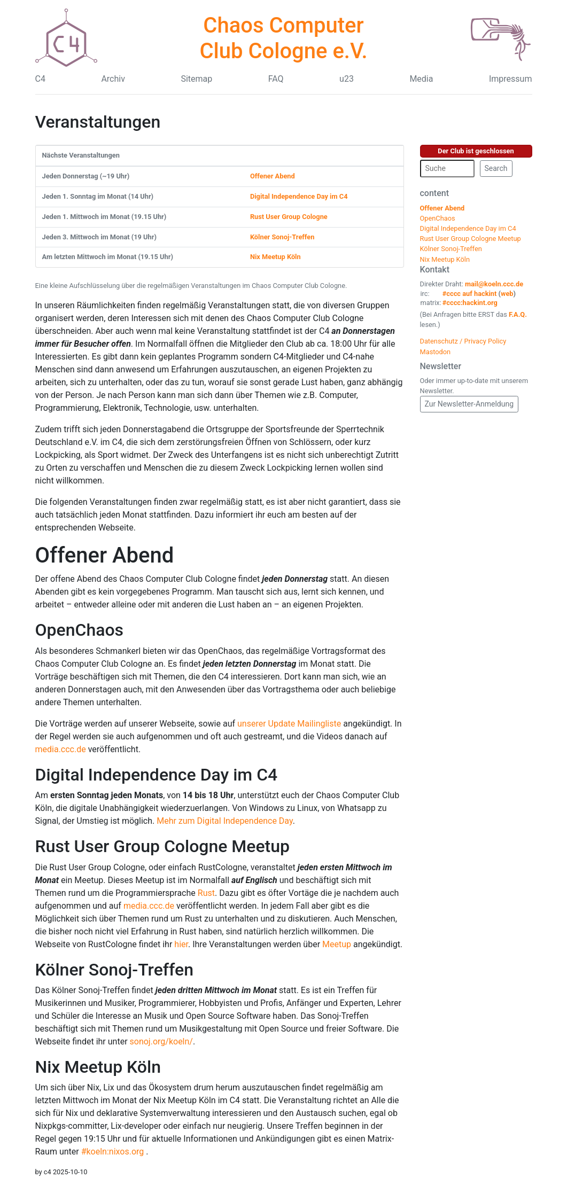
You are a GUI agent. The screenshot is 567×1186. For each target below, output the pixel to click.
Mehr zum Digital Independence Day (224, 821)
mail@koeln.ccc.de (494, 284)
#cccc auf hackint (469, 294)
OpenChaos (79, 630)
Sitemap (196, 79)
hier (181, 944)
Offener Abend (272, 176)
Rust (206, 893)
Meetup (336, 944)
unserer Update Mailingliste (289, 724)
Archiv (113, 79)
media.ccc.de (60, 749)
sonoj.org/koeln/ (161, 1041)
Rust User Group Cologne (289, 217)
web (507, 294)
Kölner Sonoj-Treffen (282, 237)
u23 (346, 79)
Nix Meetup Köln (275, 257)
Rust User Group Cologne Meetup (162, 846)
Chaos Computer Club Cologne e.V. (283, 38)
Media (421, 79)
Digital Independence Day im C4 (299, 196)
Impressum (510, 79)
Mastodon (435, 352)
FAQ (276, 79)
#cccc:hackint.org (470, 303)
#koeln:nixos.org (113, 1151)
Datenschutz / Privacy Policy (463, 341)
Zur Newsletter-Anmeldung (469, 404)
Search (496, 168)
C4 (40, 79)
